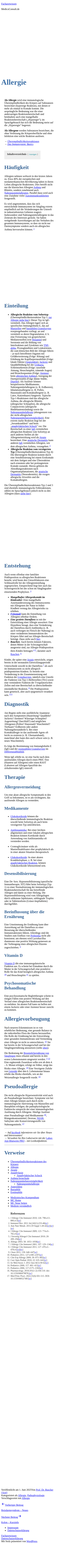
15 (40, 1077)
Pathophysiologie (36, 1495)
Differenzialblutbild (14, 751)
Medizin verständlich (21, 1206)
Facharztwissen (9, 3)
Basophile (15, 1189)
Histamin (36, 339)
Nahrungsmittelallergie (22, 412)
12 (46, 1041)
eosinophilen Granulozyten (31, 749)
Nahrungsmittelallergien (16, 193)
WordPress (31, 1541)
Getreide (13, 1071)
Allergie (15, 1167)
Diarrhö (14, 381)
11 (27, 974)
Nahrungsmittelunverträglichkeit (27, 418)
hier (38, 639)
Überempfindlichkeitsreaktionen (23, 141)
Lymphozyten (24, 677)
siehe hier (25, 493)
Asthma (37, 187)
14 (27, 1068)
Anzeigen (33, 154)
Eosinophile (16, 1192)
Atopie (42, 437)
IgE (33, 429)
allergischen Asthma (26, 376)
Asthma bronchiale (20, 1178)
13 (49, 1058)
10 (5, 974)
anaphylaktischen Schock (24, 426)
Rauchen (15, 654)
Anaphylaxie (17, 1172)
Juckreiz (44, 362)
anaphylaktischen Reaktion (24, 863)
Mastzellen (16, 328)
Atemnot (44, 373)
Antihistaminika (18, 830)
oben (45, 1048)
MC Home (16, 1200)
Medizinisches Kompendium (25, 1197)
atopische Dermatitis (38, 440)
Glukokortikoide (19, 816)
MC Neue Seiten (19, 1203)
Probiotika (35, 935)
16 (45, 1115)
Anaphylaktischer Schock (29, 1175)
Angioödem (32, 362)
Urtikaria (38, 364)
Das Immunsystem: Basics (20, 144)
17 (23, 1124)
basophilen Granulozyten (38, 328)
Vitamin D (9, 963)
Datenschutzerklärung (12, 1538)
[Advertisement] (29, 42)
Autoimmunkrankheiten (37, 195)
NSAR (40, 1118)
